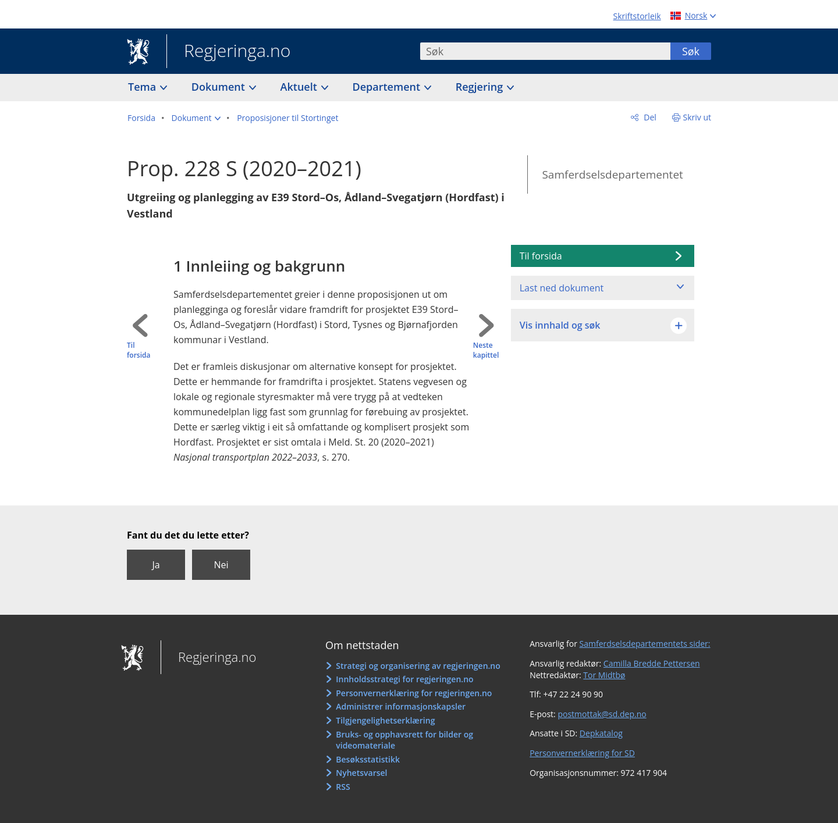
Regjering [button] (481, 87)
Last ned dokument (561, 288)
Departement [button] (388, 87)
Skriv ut (697, 117)
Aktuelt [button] (300, 87)
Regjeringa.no (228, 51)
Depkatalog (601, 733)
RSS (343, 786)
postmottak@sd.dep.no (602, 713)
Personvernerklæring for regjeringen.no (414, 693)
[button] (196, 118)
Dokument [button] (219, 87)
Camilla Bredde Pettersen (651, 663)
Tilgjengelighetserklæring (385, 720)
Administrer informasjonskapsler (401, 706)
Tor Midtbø (604, 675)
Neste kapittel (486, 350)
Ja (155, 564)
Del (649, 117)
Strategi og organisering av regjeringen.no (418, 665)
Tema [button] (143, 87)
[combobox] (545, 51)
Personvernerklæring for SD (582, 752)
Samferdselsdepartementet (612, 174)
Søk (690, 51)
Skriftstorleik (637, 16)
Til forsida (138, 350)
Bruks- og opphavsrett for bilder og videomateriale (404, 740)
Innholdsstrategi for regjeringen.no (404, 679)
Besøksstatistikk (368, 759)
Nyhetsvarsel (361, 772)
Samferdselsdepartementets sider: (645, 643)
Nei (221, 564)
